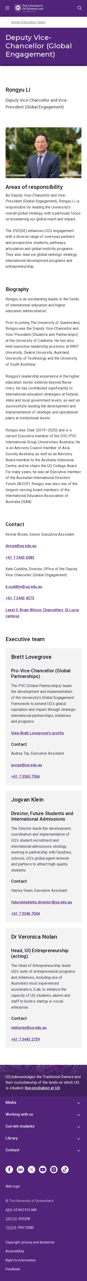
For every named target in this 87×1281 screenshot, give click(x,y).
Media (11, 1102)
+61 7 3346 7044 (25, 914)
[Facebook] (9, 1170)
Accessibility (15, 1251)
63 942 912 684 (25, 1210)
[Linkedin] (20, 1170)
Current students (20, 1126)
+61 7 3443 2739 (25, 1039)
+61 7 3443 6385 (20, 557)
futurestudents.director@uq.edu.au (41, 902)
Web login (13, 1186)
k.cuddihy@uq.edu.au (24, 586)
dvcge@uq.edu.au (21, 546)
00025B (24, 1219)
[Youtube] (42, 1170)
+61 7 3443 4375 (20, 598)
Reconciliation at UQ (42, 1088)
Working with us (19, 1114)
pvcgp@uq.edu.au (26, 765)
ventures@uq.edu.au (29, 1027)
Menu (7, 8)
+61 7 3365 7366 (25, 776)
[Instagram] (54, 1170)
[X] (31, 1170)
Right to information (21, 1260)
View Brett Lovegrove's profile (37, 733)
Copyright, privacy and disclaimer (30, 1242)
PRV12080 (26, 1227)
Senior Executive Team (28, 22)
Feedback (13, 1269)
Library (12, 1138)
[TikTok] (65, 1170)
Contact (12, 1150)
